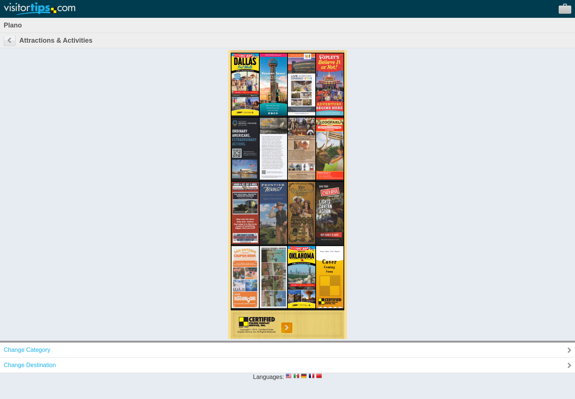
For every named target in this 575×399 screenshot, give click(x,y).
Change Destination (30, 365)
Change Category (27, 350)
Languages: (268, 377)
